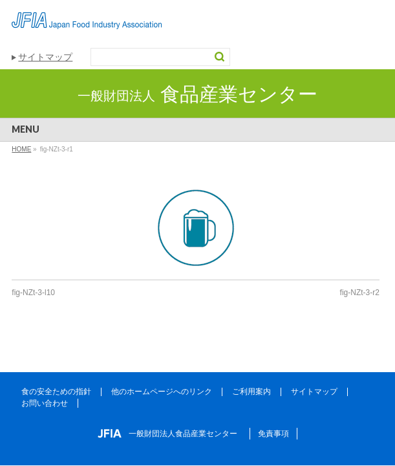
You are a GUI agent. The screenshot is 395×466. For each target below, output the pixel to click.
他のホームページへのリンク (161, 391)
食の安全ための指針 (56, 391)
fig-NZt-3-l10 (33, 292)
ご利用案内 (251, 391)
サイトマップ (45, 57)
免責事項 (273, 433)
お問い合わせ (44, 403)
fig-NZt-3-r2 (359, 292)
